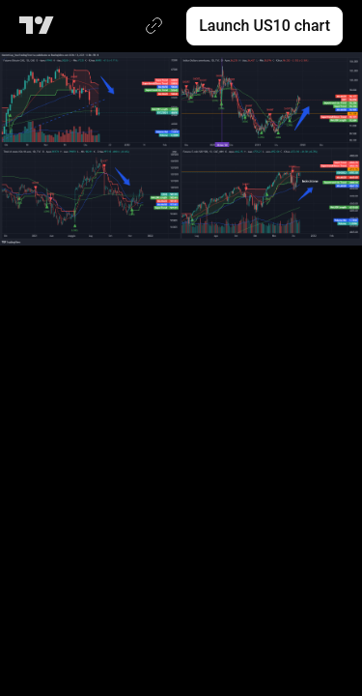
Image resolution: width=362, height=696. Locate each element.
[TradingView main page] (40, 26)
